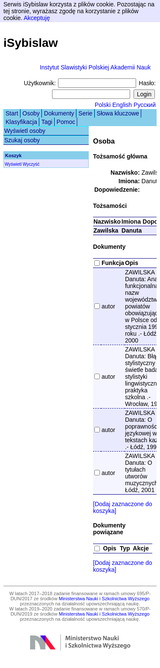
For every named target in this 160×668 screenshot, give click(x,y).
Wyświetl (13, 164)
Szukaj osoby (22, 140)
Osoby (31, 113)
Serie (86, 113)
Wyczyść (31, 164)
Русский (145, 104)
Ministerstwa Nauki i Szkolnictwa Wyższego (104, 598)
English (122, 104)
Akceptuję (36, 17)
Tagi (46, 121)
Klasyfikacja (21, 121)
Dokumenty (59, 113)
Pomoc (66, 121)
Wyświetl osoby (24, 130)
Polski (103, 104)
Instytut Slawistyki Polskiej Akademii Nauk (95, 67)
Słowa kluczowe (118, 113)
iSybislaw (30, 42)
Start (12, 113)
